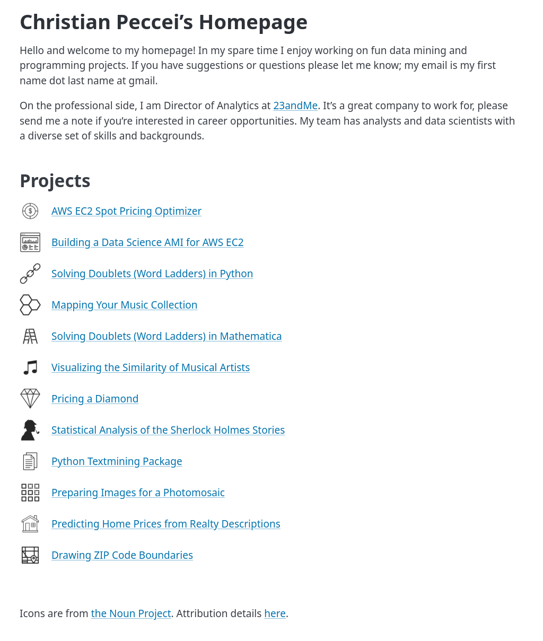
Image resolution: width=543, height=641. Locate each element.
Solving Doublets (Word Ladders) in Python (152, 273)
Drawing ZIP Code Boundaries (122, 555)
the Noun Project (131, 613)
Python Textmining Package (116, 461)
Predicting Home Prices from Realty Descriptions (166, 524)
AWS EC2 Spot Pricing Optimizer (126, 211)
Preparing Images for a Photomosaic (138, 492)
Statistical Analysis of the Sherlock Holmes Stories (168, 430)
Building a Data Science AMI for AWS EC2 (147, 242)
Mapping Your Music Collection (124, 305)
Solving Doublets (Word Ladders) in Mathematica (166, 336)
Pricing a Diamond (94, 399)
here (275, 613)
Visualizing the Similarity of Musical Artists (150, 367)
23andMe (295, 105)
